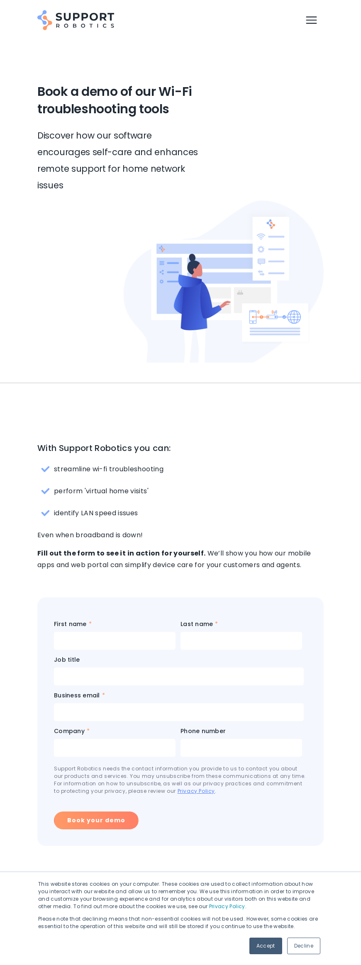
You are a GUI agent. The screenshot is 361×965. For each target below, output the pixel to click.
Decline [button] (303, 945)
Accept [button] (265, 945)
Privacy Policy (227, 906)
